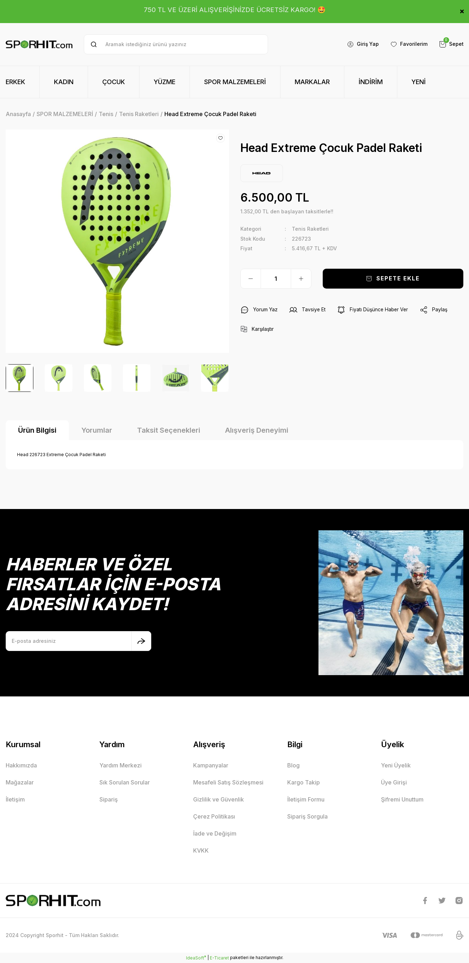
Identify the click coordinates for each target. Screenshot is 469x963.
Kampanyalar (210, 765)
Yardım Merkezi (120, 765)
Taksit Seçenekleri (168, 430)
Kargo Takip (303, 782)
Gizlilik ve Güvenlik (218, 799)
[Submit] (141, 641)
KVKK (201, 850)
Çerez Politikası (214, 816)
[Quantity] (276, 278)
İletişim (15, 799)
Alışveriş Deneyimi (256, 430)
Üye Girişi (394, 782)
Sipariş (108, 799)
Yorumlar (96, 430)
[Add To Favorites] (220, 138)
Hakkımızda (21, 765)
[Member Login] (363, 44)
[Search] (176, 44)
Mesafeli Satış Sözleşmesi (228, 782)
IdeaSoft (196, 958)
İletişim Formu (306, 799)
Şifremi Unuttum (402, 799)
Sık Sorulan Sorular (124, 782)
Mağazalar (20, 782)
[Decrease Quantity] (251, 278)
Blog (293, 765)
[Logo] (39, 44)
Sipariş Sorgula (307, 816)
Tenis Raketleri (310, 229)
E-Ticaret (219, 958)
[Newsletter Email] (78, 641)
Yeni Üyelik (396, 765)
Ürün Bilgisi (37, 430)
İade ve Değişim (214, 833)
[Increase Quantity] (301, 278)
